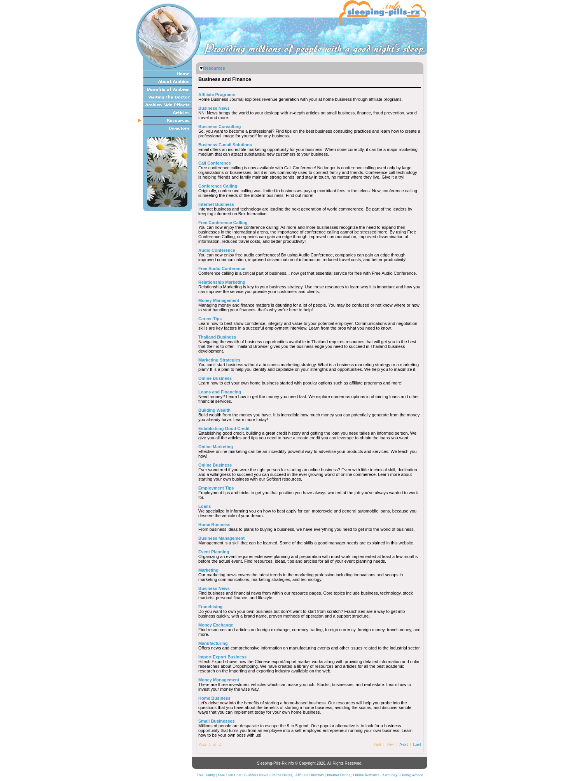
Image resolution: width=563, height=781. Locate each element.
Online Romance (366, 775)
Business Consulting (219, 126)
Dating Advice (411, 775)
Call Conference (214, 163)
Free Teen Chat (229, 775)
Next (403, 744)
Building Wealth (214, 410)
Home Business (214, 524)
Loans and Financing (219, 392)
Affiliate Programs (216, 94)
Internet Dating (339, 775)
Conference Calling (217, 186)
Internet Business (216, 204)
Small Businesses (216, 721)
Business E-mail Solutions (225, 144)
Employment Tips (216, 488)
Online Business (215, 378)
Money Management (218, 300)
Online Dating (282, 775)
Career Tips (210, 318)
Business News (214, 108)
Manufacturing (213, 643)
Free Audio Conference (221, 268)
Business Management (221, 538)
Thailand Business (217, 337)
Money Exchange (215, 625)
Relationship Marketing (221, 282)
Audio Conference (216, 250)
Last (417, 744)
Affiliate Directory (309, 775)
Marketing (208, 570)
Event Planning (213, 551)
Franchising (210, 606)
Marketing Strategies (219, 360)
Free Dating (206, 775)
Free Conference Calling (223, 222)
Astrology (389, 775)
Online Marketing (215, 446)
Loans (204, 506)
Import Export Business (222, 657)
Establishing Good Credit (224, 428)
